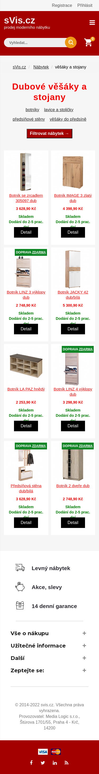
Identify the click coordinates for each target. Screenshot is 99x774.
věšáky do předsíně (68, 119)
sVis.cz (27, 22)
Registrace (62, 5)
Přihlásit (84, 5)
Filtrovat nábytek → (49, 133)
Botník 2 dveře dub (72, 485)
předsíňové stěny (29, 119)
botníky (32, 109)
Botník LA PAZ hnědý (26, 389)
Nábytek (41, 67)
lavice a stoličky (58, 109)
